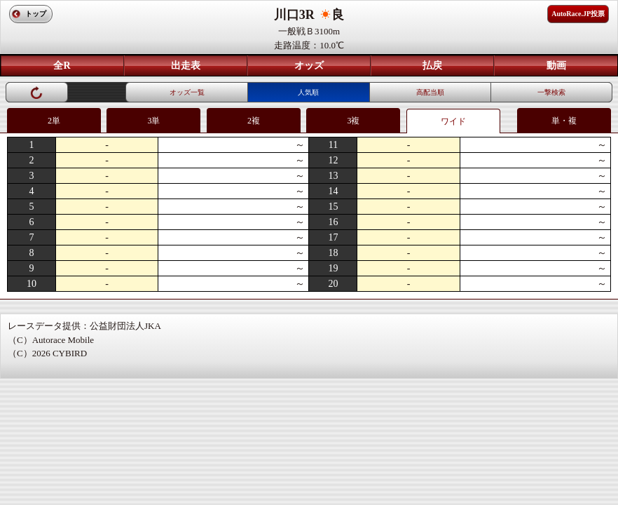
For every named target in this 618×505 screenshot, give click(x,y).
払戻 (432, 65)
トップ (35, 14)
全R (61, 65)
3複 (353, 121)
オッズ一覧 (187, 92)
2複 (253, 121)
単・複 (564, 121)
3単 (153, 121)
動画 (556, 65)
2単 (54, 121)
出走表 (185, 65)
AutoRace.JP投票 (578, 14)
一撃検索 (551, 92)
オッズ (309, 65)
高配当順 (430, 92)
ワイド (453, 121)
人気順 (308, 92)
